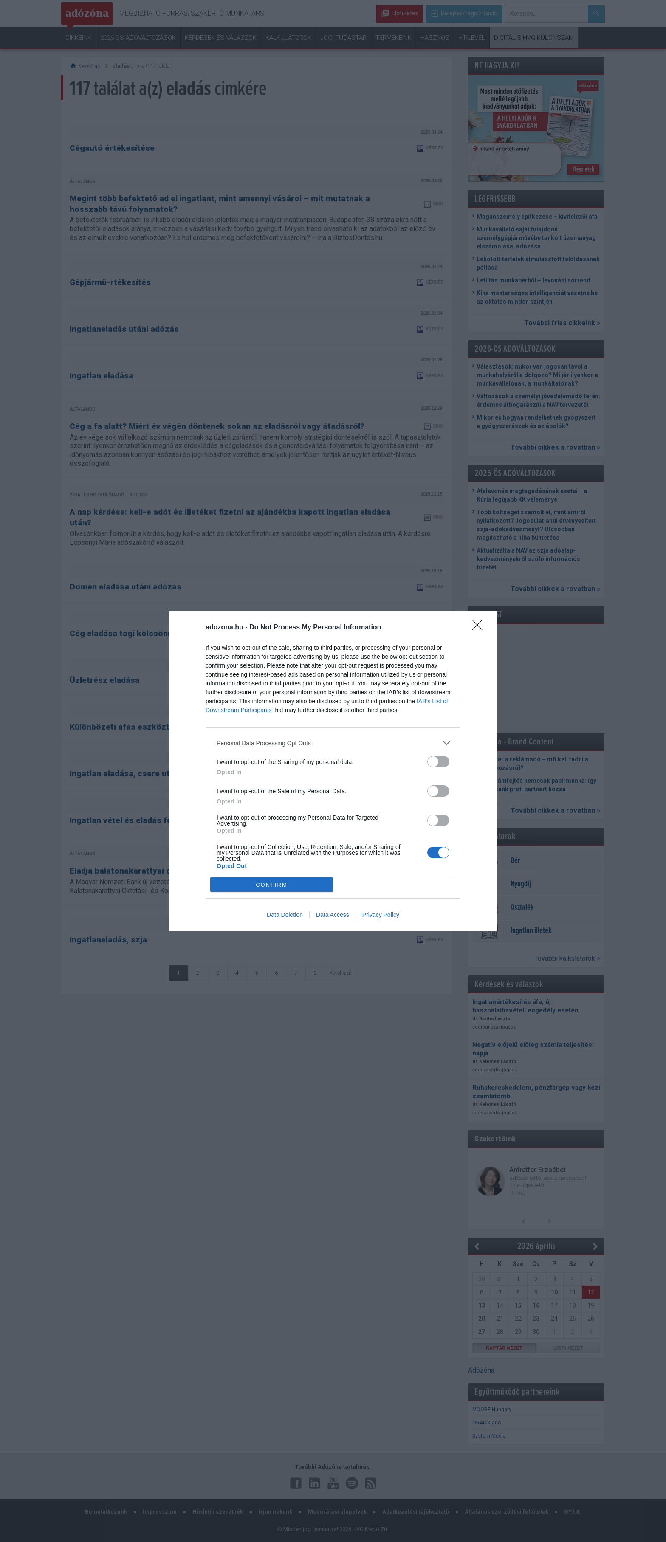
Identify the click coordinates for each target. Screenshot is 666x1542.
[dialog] (333, 771)
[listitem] (333, 743)
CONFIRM (272, 885)
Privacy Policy (380, 914)
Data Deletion (285, 914)
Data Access (332, 914)
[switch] (438, 761)
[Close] (480, 628)
